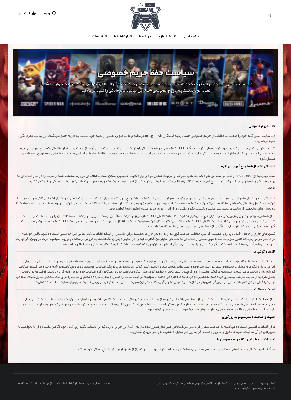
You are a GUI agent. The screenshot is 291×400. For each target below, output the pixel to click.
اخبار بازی (164, 36)
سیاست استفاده (29, 383)
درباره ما (145, 36)
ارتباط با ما (121, 36)
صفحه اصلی (191, 36)
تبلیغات (97, 36)
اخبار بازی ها (52, 383)
